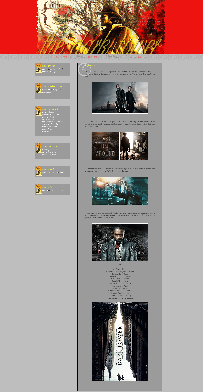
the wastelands (48, 117)
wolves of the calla (50, 124)
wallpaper (46, 172)
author (45, 69)
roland (61, 56)
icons (55, 172)
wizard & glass (48, 119)
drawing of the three (50, 114)
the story (45, 149)
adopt (62, 172)
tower (93, 56)
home (142, 56)
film (59, 69)
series (52, 69)
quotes (56, 71)
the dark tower (48, 129)
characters (46, 71)
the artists (46, 131)
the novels (46, 89)
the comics (46, 92)
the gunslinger (48, 112)
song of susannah (49, 126)
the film (56, 89)
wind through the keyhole (52, 122)
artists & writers (49, 154)
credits (45, 190)
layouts (53, 190)
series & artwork (49, 152)
